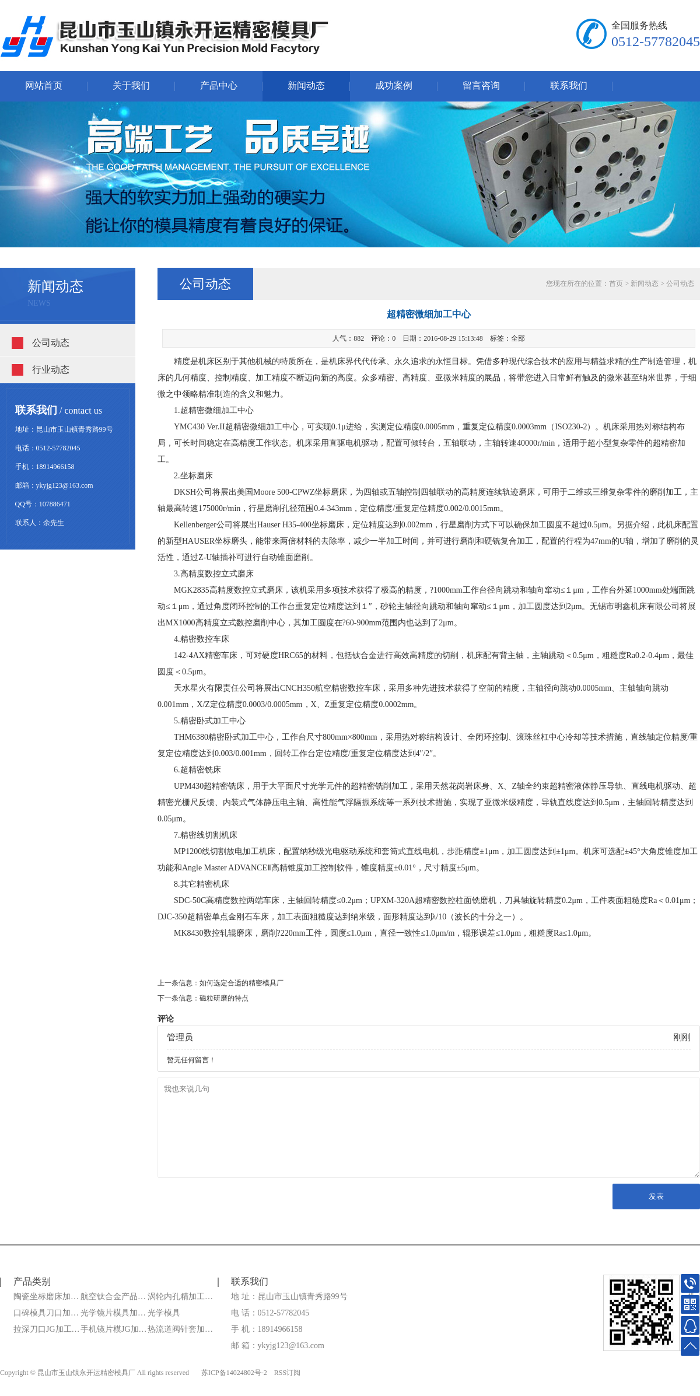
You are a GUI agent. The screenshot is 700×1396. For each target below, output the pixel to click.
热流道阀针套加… (180, 1329)
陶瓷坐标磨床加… (46, 1296)
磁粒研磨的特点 (224, 998)
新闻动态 (306, 85)
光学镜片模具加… (113, 1312)
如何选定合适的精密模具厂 (242, 983)
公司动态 (50, 343)
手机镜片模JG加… (113, 1329)
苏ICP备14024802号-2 (234, 1373)
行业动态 (50, 370)
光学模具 (164, 1312)
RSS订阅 (287, 1373)
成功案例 (393, 85)
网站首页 (43, 85)
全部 (518, 338)
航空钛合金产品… (113, 1296)
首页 (616, 283)
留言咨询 (481, 85)
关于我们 (131, 85)
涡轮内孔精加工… (180, 1296)
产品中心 (218, 85)
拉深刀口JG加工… (46, 1329)
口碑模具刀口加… (46, 1312)
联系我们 (568, 85)
